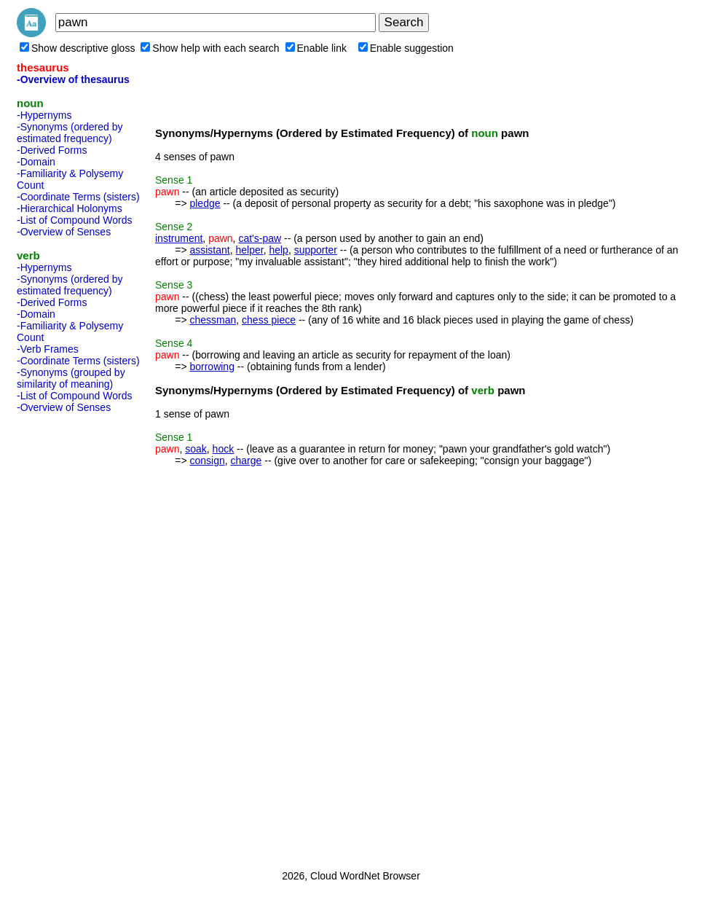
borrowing (211, 366)
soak (196, 449)
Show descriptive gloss (77, 48)
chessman (212, 320)
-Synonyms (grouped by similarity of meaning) (71, 378)
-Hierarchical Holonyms (69, 208)
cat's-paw (259, 238)
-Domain (36, 162)
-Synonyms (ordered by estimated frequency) (70, 132)
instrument (178, 238)
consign (206, 460)
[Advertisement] (75, 636)
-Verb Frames (48, 349)
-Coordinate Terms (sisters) (78, 197)
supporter (315, 250)
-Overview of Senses (64, 232)
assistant (209, 250)
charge (246, 460)
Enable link (316, 48)
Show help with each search (210, 48)
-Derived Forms (52, 150)
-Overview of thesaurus (73, 79)
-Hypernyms (44, 115)
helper (250, 250)
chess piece (269, 320)
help (278, 250)
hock (223, 449)
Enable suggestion (406, 48)
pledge (204, 203)
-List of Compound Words (74, 220)
